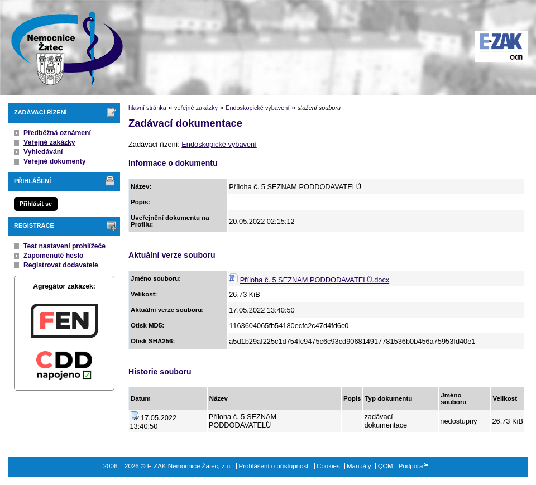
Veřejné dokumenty (54, 161)
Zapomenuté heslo (53, 256)
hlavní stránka (147, 107)
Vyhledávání (43, 152)
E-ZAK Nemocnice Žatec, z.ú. (61, 47)
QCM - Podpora (400, 466)
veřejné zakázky (196, 107)
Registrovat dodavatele (60, 265)
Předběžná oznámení (57, 133)
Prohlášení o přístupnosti (274, 466)
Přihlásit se (36, 203)
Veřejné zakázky (49, 142)
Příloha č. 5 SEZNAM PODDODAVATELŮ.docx (314, 280)
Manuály (359, 466)
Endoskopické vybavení (257, 107)
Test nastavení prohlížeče (64, 246)
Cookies (328, 466)
